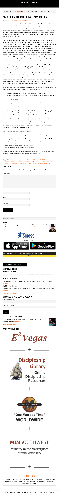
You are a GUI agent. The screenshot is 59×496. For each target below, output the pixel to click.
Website (5, 203)
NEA (41, 161)
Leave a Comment (24, 20)
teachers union (39, 163)
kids (45, 160)
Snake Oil (20, 163)
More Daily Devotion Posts (10, 293)
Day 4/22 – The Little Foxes (10, 286)
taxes (24, 163)
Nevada (45, 161)
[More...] (36, 226)
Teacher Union (31, 163)
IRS (34, 160)
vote (49, 163)
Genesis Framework (29, 492)
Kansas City (38, 160)
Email (5, 197)
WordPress (46, 492)
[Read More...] (7, 276)
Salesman (5, 163)
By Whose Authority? (29, 2)
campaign (13, 160)
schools (11, 163)
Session (15, 163)
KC (43, 160)
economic (24, 160)
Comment (6, 173)
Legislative (19, 161)
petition (49, 161)
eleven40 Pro (19, 492)
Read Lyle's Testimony (9, 324)
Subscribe (29, 256)
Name (5, 191)
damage (18, 160)
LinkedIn (32, 230)
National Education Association (30, 161)
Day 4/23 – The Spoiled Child (10, 279)
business (12, 158)
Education (30, 160)
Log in (52, 492)
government (18, 158)
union (45, 163)
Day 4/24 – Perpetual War (9, 271)
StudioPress (39, 492)
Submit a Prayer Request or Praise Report (15, 264)
